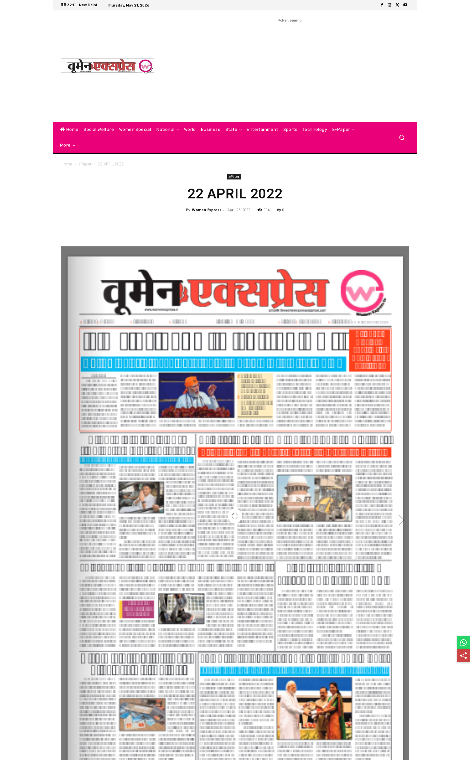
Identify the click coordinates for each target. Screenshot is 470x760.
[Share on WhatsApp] (463, 642)
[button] (401, 137)
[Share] (463, 655)
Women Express (206, 209)
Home (66, 164)
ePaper (85, 164)
